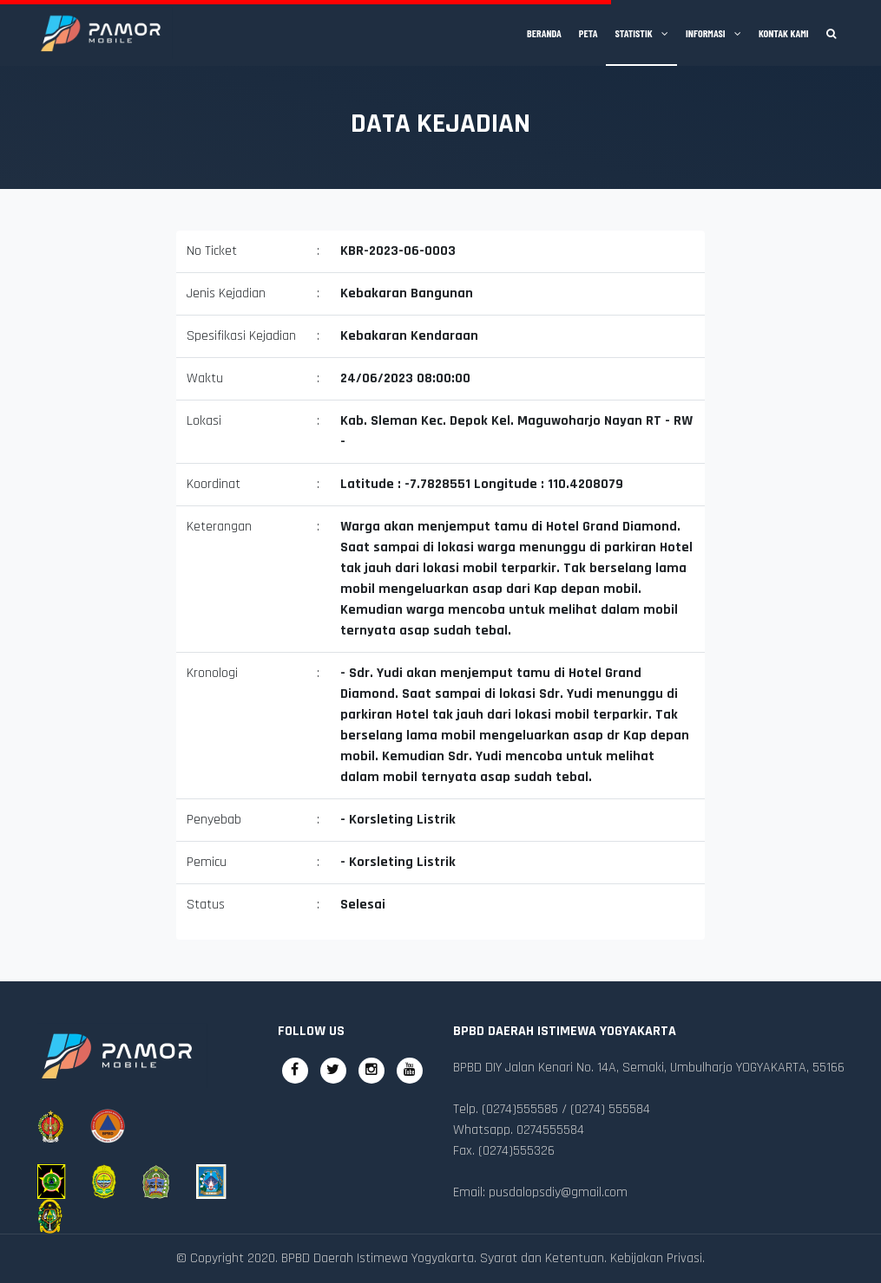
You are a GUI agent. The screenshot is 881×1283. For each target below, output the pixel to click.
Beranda (544, 33)
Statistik (641, 33)
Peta (588, 33)
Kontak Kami (784, 33)
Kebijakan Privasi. (657, 1258)
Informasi (713, 33)
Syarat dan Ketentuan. (543, 1258)
